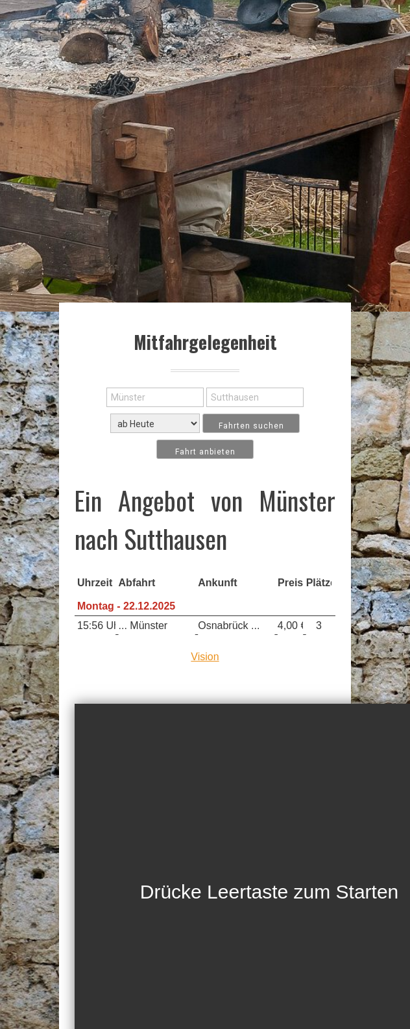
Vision (205, 656)
